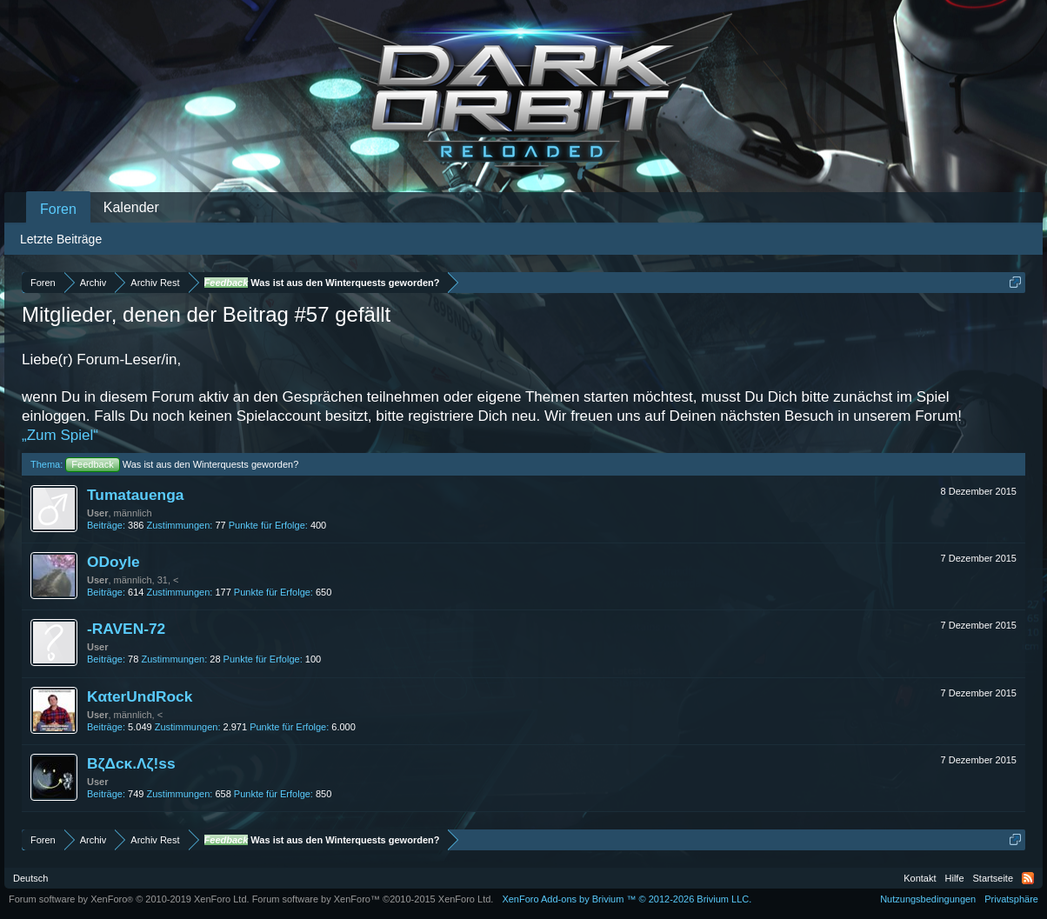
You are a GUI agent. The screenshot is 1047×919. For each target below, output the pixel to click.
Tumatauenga (135, 494)
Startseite (993, 878)
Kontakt (920, 878)
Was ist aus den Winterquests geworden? (181, 464)
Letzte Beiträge (61, 239)
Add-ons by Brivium (626, 899)
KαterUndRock (139, 696)
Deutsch (30, 878)
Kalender (131, 207)
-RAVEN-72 (126, 628)
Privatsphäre (1011, 899)
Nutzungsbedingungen (928, 899)
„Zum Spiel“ (60, 435)
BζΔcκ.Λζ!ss (131, 763)
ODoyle (113, 561)
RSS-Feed (1028, 878)
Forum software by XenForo (129, 899)
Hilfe (954, 878)
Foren (58, 209)
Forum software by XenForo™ (373, 899)
